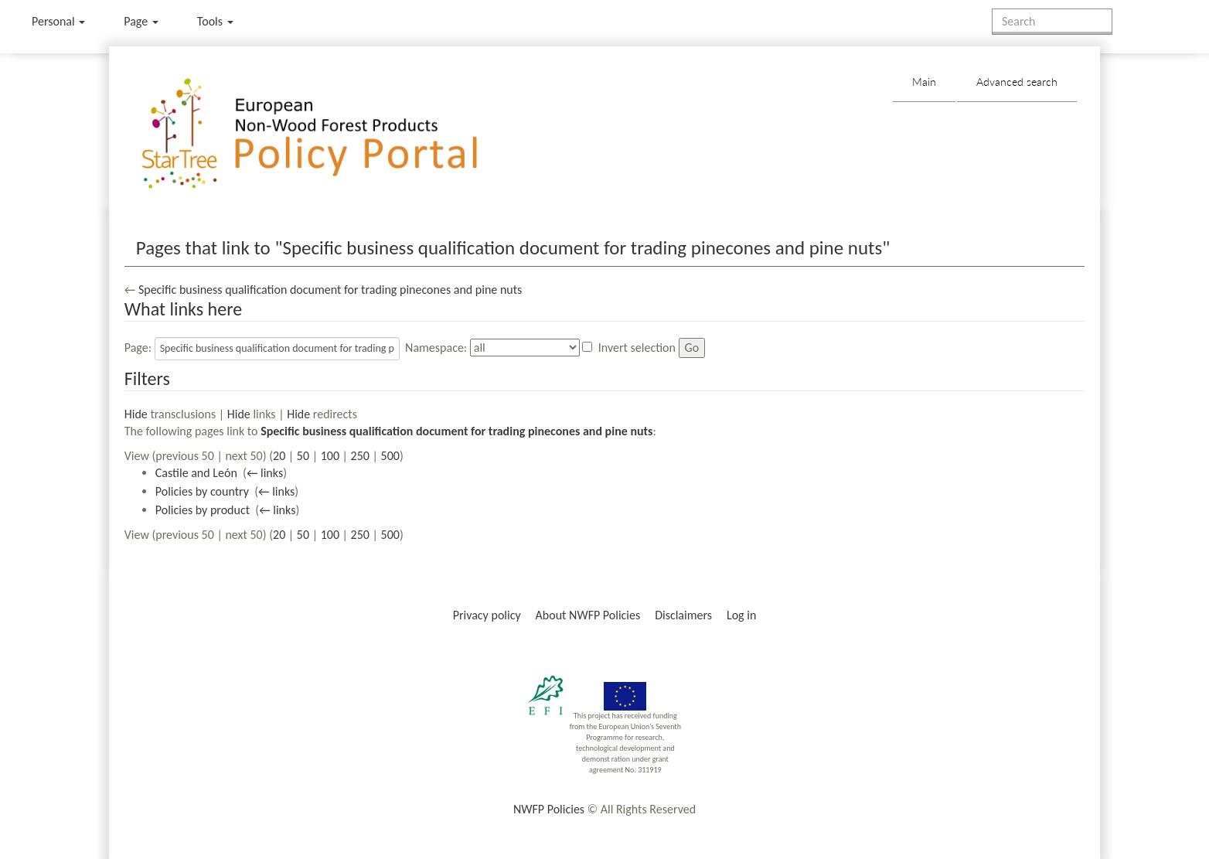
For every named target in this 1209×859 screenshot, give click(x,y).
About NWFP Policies (588, 615)
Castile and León (196, 472)
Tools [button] (215, 21)
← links (265, 472)
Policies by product (202, 510)
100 (330, 455)
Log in (741, 615)
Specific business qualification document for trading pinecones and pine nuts (330, 289)
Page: (138, 347)
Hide (136, 414)
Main (924, 81)
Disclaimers (683, 615)
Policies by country (202, 491)
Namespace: (436, 347)
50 (303, 455)
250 (360, 455)
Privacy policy (487, 615)
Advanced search (1016, 81)
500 (390, 455)
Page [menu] (141, 21)
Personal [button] (58, 21)
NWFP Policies (548, 809)
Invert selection (637, 347)
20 (279, 455)
